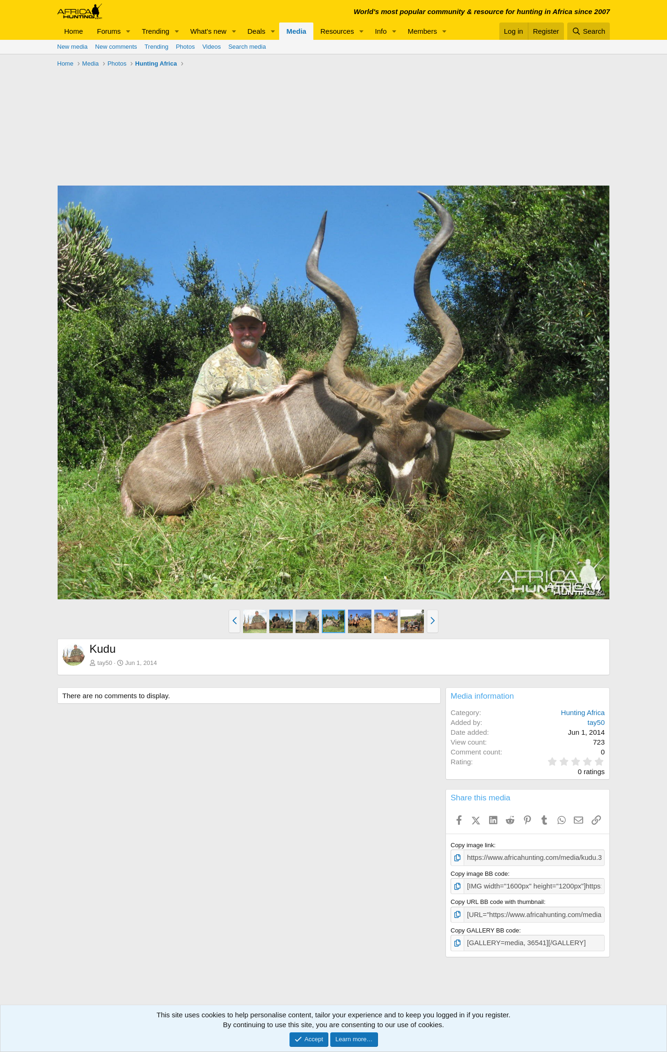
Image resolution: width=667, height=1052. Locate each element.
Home (73, 31)
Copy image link (472, 845)
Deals (256, 31)
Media (296, 31)
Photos (185, 46)
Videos (211, 46)
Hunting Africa (583, 712)
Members (422, 31)
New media (72, 46)
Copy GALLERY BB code (485, 927)
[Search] (588, 31)
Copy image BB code (479, 872)
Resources (337, 31)
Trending (156, 31)
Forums (109, 31)
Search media (247, 46)
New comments (116, 46)
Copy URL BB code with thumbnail (497, 899)
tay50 (104, 662)
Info (381, 31)
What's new (208, 31)
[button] (128, 31)
